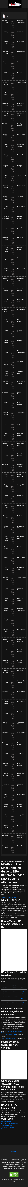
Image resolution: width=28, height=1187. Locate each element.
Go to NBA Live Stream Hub (8, 897)
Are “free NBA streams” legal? (10, 1114)
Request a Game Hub (6, 1129)
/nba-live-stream (13, 980)
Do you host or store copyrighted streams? (13, 1113)
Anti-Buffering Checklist (9, 1038)
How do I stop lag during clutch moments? (13, 1116)
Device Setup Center (10, 1034)
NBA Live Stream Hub (7, 1121)
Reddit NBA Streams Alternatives (10, 1123)
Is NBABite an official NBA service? (11, 1111)
